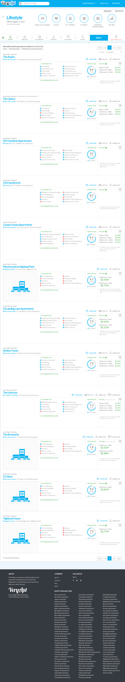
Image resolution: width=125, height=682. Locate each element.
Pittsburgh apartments (110, 595)
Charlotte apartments (61, 631)
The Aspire (9, 56)
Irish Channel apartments (86, 613)
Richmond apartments (110, 606)
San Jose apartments (109, 622)
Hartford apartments (85, 601)
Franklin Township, (11, 395)
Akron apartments (60, 595)
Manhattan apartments (86, 641)
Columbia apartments (61, 647)
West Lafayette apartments (111, 664)
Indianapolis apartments (86, 608)
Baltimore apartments (61, 606)
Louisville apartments (85, 634)
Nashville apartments (85, 657)
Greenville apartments (85, 597)
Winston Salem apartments (111, 670)
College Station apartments (62, 645)
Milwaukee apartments (86, 647)
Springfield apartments (110, 634)
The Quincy (9, 98)
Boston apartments (60, 620)
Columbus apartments (61, 652)
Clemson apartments (60, 641)
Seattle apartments (109, 627)
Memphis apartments (85, 643)
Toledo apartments (109, 645)
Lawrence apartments (85, 627)
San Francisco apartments (111, 620)
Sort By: (102, 52)
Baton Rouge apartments (62, 608)
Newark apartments (85, 659)
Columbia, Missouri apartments (64, 650)
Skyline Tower (10, 350)
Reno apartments (108, 604)
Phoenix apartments (85, 677)
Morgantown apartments (86, 654)
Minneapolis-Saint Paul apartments (89, 652)
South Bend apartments (110, 629)
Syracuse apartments (109, 641)
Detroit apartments (60, 664)
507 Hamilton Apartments (17, 140)
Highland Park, (9, 269)
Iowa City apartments (85, 611)
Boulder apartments (60, 622)
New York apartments (85, 668)
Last (119, 48)
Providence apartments (110, 599)
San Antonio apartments (110, 615)
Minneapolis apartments (86, 650)
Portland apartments (109, 597)
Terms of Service (14, 597)
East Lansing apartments (61, 668)
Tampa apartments (109, 643)
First (99, 48)
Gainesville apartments (61, 673)
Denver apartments (60, 659)
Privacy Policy (24, 597)
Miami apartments (84, 645)
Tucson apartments (109, 652)
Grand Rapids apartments (62, 677)
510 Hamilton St (12, 182)
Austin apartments (60, 604)
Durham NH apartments (61, 666)
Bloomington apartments (62, 615)
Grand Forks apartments (62, 675)
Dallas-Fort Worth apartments (63, 657)
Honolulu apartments (85, 604)
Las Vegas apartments (85, 624)
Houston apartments (85, 606)
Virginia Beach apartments (111, 659)
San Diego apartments (110, 618)
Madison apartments (85, 638)
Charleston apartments (61, 629)
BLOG (74, 577)
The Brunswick (11, 434)
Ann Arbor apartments (61, 597)
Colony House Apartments (17, 224)
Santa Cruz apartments (110, 624)
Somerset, (8, 143)
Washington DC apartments (111, 661)
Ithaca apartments (84, 615)
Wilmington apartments (110, 668)
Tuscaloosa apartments (110, 657)
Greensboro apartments (86, 595)
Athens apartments (60, 599)
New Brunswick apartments (87, 661)
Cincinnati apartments (61, 638)
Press (56, 586)
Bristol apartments (60, 624)
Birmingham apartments (61, 611)
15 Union (7, 476)
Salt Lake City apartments (111, 613)
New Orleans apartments (86, 666)
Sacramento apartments (110, 611)
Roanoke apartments (109, 608)
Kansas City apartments (86, 620)
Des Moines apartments (61, 661)
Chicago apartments (60, 636)
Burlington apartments (61, 627)
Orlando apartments (85, 670)
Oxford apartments (85, 673)
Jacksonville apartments (86, 618)
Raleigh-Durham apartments (111, 601)
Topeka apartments (109, 647)
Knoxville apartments (85, 622)
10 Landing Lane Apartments (18, 308)
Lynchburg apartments (85, 636)
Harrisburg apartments (86, 599)
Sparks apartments (109, 631)
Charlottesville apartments (62, 634)
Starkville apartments (109, 636)
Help (56, 583)
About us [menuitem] (104, 3)
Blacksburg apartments (61, 613)
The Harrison (10, 392)
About (56, 578)
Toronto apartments (109, 650)
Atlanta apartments (60, 601)
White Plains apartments (110, 666)
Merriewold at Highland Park (19, 266)
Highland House (11, 518)
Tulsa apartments (108, 654)
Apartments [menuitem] (89, 3)
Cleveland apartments (61, 643)
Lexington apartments (85, 629)
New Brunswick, (10, 59)
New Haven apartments (86, 664)
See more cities (107, 673)
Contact (57, 580)
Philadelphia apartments (86, 675)
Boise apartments (59, 618)
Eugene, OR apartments (61, 670)
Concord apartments (60, 654)
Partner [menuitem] (116, 3)
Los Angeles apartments (86, 631)
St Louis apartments (109, 638)
